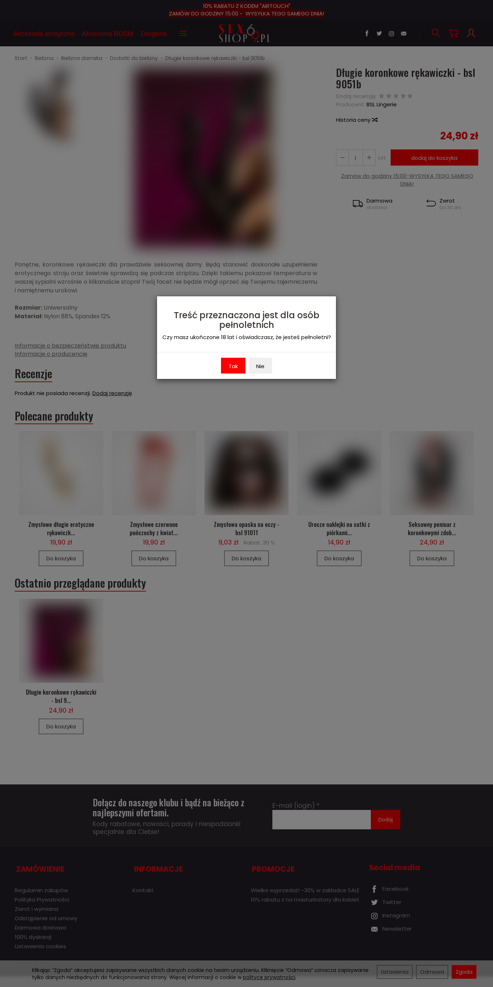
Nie (260, 366)
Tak (233, 366)
